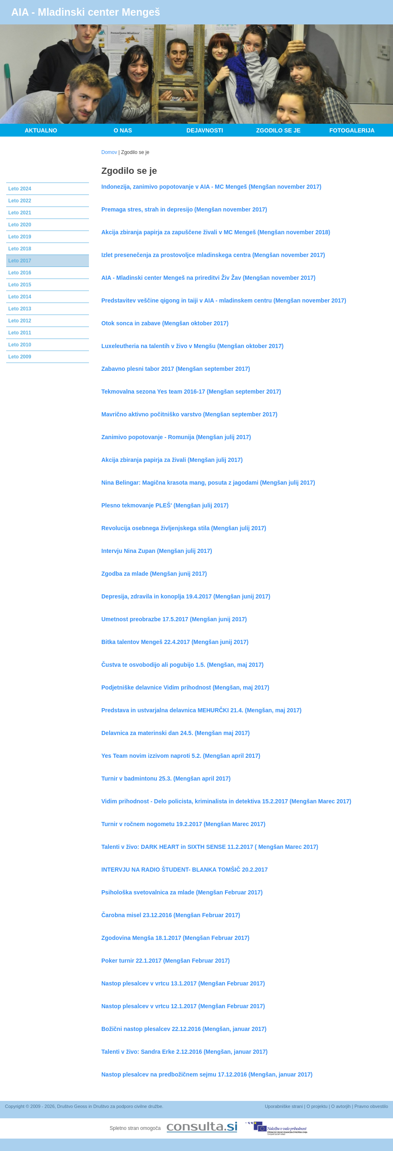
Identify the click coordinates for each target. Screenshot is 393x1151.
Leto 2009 (19, 357)
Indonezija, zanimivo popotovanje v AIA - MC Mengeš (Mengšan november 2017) (211, 186)
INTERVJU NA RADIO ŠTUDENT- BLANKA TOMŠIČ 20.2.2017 (184, 869)
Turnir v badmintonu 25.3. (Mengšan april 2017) (165, 778)
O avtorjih (341, 1106)
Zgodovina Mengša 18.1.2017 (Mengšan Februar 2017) (175, 938)
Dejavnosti (205, 130)
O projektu (317, 1106)
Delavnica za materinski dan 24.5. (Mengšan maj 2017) (175, 733)
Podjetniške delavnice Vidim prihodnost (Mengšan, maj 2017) (185, 687)
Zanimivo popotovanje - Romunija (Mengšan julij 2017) (176, 437)
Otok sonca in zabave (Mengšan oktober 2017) (164, 323)
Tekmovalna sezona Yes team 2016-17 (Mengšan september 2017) (191, 391)
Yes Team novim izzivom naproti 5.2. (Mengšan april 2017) (180, 755)
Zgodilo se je (278, 130)
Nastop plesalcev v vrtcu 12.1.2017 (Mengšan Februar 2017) (183, 1006)
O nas (123, 130)
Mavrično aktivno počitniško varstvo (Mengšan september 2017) (189, 414)
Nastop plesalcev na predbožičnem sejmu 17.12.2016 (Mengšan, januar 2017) (206, 1074)
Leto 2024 (19, 189)
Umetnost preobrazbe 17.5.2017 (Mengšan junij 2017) (174, 619)
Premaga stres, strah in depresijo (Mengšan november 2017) (184, 209)
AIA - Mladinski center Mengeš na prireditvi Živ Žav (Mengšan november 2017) (208, 277)
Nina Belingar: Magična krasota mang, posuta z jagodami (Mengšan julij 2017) (208, 482)
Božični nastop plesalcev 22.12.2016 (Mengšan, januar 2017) (183, 1029)
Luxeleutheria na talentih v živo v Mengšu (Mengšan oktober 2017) (192, 346)
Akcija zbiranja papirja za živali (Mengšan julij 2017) (172, 460)
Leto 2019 (19, 237)
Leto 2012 (19, 321)
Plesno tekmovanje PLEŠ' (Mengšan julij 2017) (165, 505)
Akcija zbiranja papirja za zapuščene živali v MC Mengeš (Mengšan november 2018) (215, 232)
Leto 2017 (19, 261)
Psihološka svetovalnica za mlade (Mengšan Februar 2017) (182, 892)
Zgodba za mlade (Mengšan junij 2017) (154, 573)
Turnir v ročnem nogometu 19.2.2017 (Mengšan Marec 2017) (183, 824)
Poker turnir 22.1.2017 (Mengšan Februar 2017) (165, 960)
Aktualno (41, 130)
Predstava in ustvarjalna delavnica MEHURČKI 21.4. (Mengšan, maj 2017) (201, 710)
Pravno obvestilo (371, 1106)
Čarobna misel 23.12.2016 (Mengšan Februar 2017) (170, 915)
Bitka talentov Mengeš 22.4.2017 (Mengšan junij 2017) (175, 642)
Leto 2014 (19, 297)
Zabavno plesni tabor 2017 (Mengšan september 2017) (175, 368)
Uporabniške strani (284, 1106)
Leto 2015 (19, 285)
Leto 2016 (19, 273)
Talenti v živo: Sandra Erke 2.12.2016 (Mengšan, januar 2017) (184, 1051)
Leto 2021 (19, 213)
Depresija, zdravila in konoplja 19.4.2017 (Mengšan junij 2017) (186, 596)
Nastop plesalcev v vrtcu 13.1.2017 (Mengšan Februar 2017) (183, 983)
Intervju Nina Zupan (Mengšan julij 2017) (156, 551)
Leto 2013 (19, 309)
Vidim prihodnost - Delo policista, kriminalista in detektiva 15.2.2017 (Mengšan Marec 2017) (226, 801)
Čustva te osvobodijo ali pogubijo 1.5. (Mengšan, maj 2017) (182, 664)
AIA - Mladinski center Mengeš (85, 12)
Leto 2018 (19, 249)
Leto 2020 (19, 225)
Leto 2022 (19, 201)
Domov (109, 152)
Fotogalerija (351, 130)
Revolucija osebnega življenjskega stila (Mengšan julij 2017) (183, 528)
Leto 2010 (19, 345)
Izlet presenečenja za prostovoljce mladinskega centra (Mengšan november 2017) (213, 255)
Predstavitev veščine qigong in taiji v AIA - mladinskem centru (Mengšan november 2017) (223, 300)
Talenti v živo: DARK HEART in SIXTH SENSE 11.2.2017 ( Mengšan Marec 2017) (209, 846)
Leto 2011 (19, 333)
